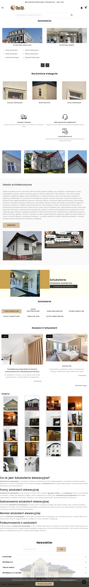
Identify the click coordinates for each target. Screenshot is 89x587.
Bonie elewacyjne (11, 54)
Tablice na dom (33, 316)
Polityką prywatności (68, 580)
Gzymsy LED (66, 366)
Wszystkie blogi (81, 385)
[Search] (42, 15)
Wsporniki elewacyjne (32, 57)
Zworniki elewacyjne (12, 57)
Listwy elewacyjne (12, 50)
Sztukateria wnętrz (66, 45)
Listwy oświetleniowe (54, 316)
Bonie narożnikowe (55, 311)
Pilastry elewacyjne (31, 54)
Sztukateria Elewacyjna (22, 45)
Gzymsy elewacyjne (32, 50)
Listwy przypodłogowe (33, 310)
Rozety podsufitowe (11, 316)
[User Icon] (81, 8)
